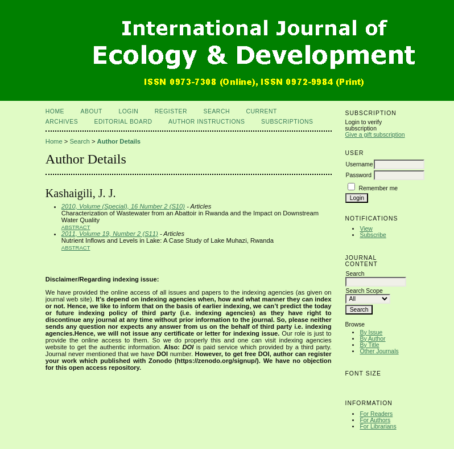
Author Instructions (206, 122)
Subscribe (373, 235)
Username (359, 164)
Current (261, 111)
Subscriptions (287, 122)
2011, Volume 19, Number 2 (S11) (109, 233)
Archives (62, 122)
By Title (369, 345)
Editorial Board (123, 122)
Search (217, 111)
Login (128, 111)
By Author (372, 339)
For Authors (375, 420)
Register (171, 111)
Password (358, 175)
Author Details (119, 141)
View (366, 229)
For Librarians (378, 426)
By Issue (371, 332)
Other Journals (379, 351)
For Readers (376, 414)
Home (55, 111)
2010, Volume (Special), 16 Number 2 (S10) (123, 206)
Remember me (378, 188)
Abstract (75, 227)
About (91, 111)
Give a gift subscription (375, 135)
